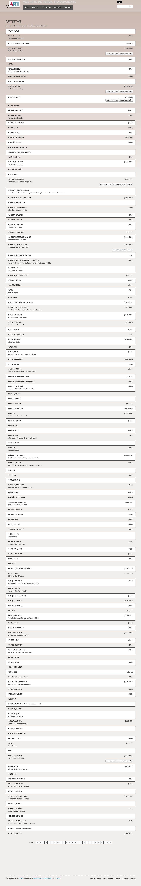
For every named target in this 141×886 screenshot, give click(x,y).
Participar (47, 7)
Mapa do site (108, 881)
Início (27, 7)
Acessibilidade (95, 881)
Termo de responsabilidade (125, 881)
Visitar (130, 185)
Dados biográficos (112, 53)
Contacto (67, 7)
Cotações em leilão (126, 53)
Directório (36, 7)
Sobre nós (57, 7)
